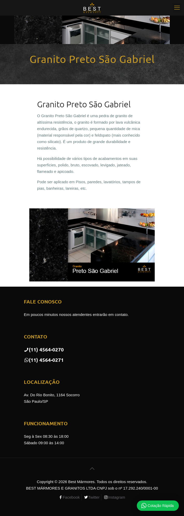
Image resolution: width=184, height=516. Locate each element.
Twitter (94, 497)
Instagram (116, 497)
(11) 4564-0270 (44, 349)
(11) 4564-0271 (44, 360)
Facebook (71, 497)
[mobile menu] (177, 7)
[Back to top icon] (92, 468)
